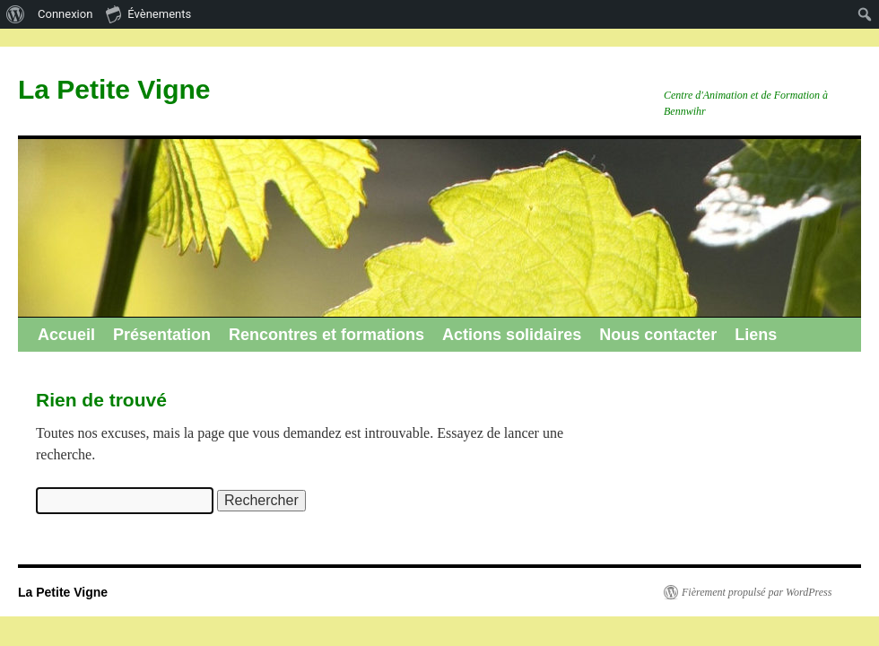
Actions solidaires (511, 335)
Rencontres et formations (326, 335)
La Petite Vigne (114, 89)
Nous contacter (658, 335)
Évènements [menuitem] (148, 13)
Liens (756, 335)
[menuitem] (15, 14)
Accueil (66, 335)
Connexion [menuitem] (65, 14)
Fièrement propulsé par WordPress (756, 592)
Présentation (162, 335)
